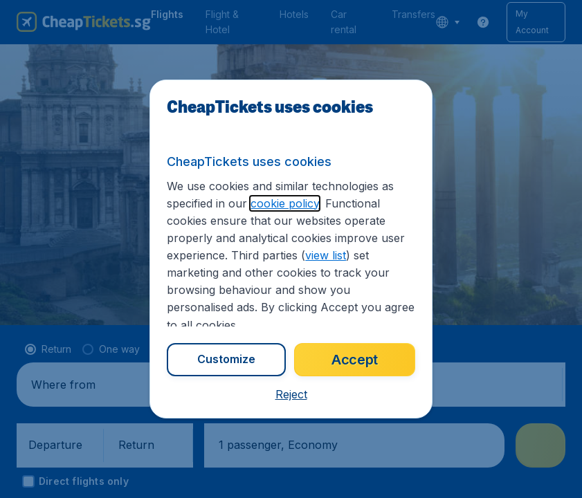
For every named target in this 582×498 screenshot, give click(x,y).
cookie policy (285, 203)
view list (325, 255)
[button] (291, 394)
